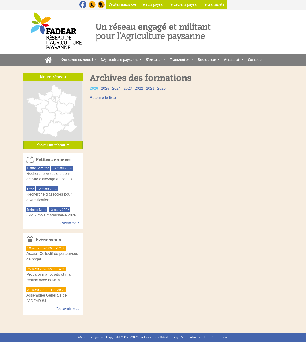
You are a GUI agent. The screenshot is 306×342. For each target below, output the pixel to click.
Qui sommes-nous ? (77, 59)
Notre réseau (53, 77)
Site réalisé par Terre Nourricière (204, 337)
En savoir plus (67, 223)
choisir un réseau (51, 145)
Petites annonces (53, 160)
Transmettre (180, 59)
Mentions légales (90, 337)
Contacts (256, 59)
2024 (117, 88)
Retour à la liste (103, 98)
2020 (161, 88)
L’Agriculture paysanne (119, 59)
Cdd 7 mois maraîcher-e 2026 (51, 215)
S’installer (154, 59)
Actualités (232, 59)
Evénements (48, 240)
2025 (105, 88)
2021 (150, 88)
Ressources (207, 59)
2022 (139, 88)
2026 (94, 88)
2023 (128, 88)
